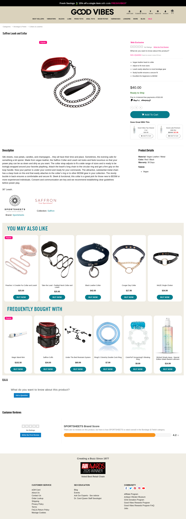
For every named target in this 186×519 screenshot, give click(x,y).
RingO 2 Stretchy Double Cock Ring (108, 357)
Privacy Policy (38, 504)
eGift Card (36, 490)
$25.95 (57, 291)
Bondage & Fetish (20, 27)
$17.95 (129, 290)
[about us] (157, 12)
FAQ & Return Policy (40, 510)
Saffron (51, 210)
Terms (34, 507)
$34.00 (48, 362)
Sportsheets (18, 215)
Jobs (126, 508)
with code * (93, 3)
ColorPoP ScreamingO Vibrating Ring (138, 358)
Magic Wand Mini (18, 357)
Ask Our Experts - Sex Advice (86, 495)
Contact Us (36, 495)
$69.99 (78, 362)
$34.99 (165, 290)
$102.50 (18, 362)
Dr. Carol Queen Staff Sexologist (87, 498)
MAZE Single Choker (165, 285)
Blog (76, 490)
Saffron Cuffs (48, 357)
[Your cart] (172, 12)
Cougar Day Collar (129, 285)
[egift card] (129, 12)
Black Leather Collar (93, 285)
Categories (7, 27)
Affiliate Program (131, 494)
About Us (36, 492)
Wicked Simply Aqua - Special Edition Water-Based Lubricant (167, 358)
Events (77, 492)
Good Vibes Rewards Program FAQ (139, 505)
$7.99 (108, 362)
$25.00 (21, 290)
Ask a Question (136, 55)
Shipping (35, 501)
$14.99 (168, 363)
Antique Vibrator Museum (135, 497)
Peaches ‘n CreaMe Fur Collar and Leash (21, 285)
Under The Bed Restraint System (78, 357)
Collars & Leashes (35, 27)
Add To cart (150, 115)
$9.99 (137, 363)
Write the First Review (161, 47)
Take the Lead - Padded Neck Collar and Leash (57, 286)
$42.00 (93, 290)
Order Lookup (37, 498)
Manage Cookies (39, 512)
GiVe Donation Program (134, 500)
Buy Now (21, 297)
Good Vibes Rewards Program (137, 502)
